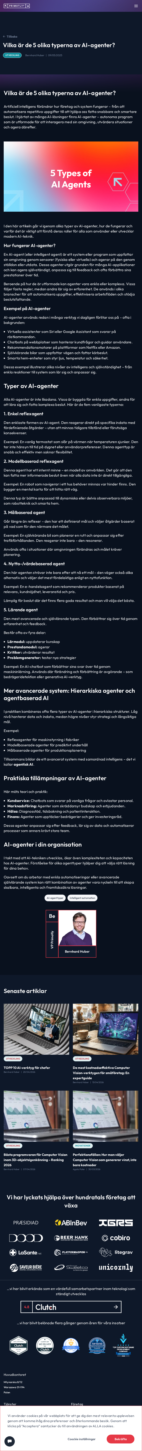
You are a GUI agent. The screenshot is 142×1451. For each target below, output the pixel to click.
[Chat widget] (9, 1441)
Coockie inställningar (82, 1439)
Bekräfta (121, 1439)
